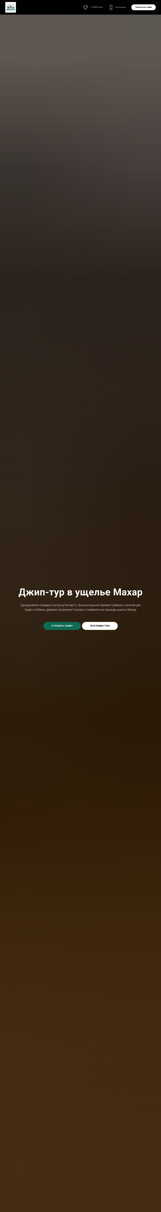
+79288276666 (96, 7)
